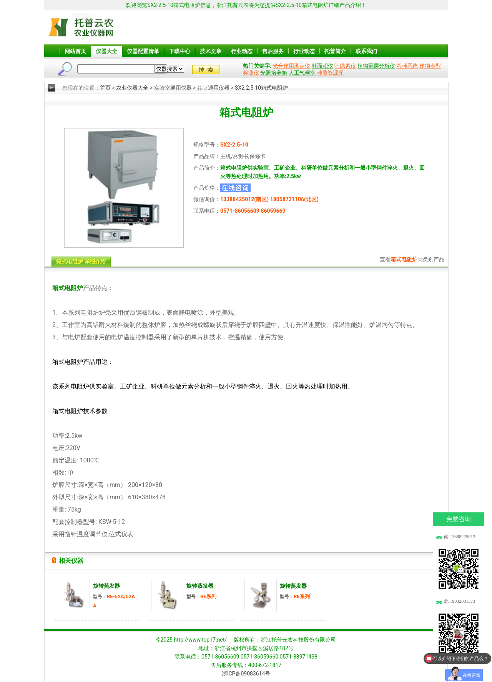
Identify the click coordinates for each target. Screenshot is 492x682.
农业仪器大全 (132, 88)
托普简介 (335, 51)
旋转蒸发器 (106, 586)
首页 (105, 88)
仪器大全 (106, 51)
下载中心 (179, 51)
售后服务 (273, 51)
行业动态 (242, 51)
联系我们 (366, 51)
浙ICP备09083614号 (246, 673)
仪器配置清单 (143, 51)
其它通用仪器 (213, 88)
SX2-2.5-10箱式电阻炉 (261, 88)
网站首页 (75, 51)
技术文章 (210, 51)
